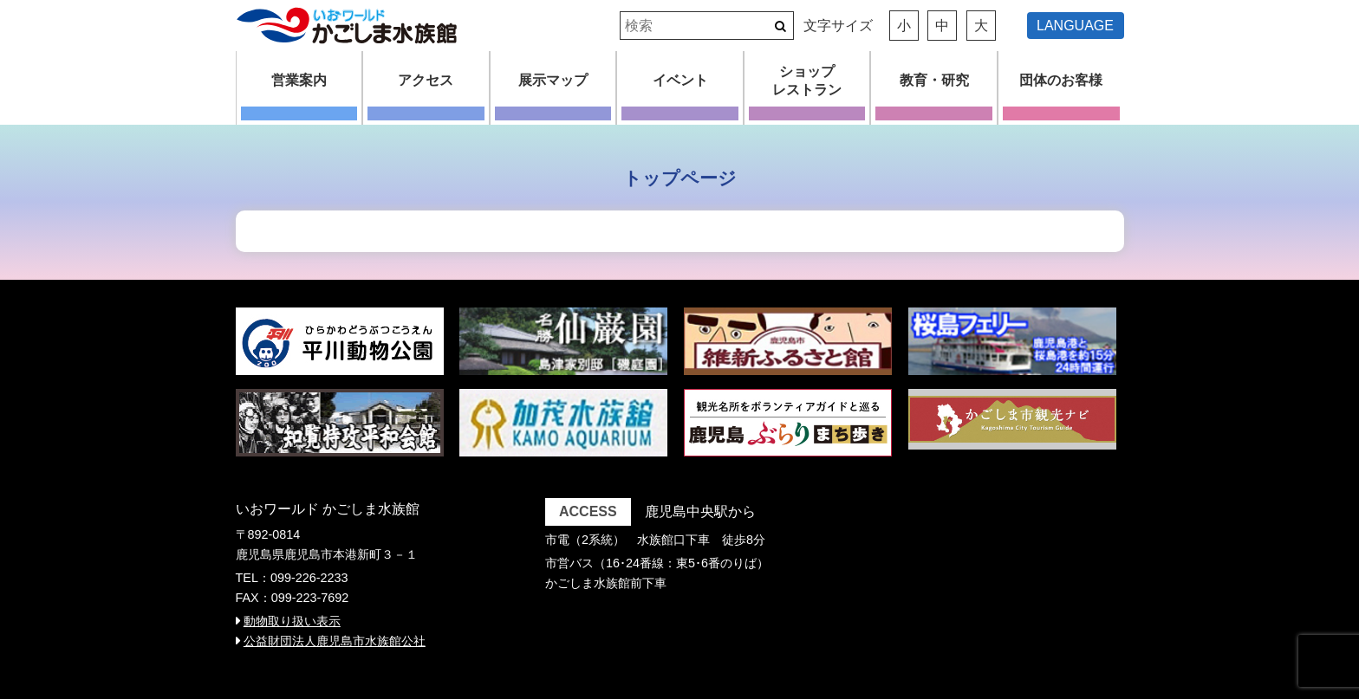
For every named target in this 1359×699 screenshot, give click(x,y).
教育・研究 (934, 80)
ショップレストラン (807, 80)
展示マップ (553, 80)
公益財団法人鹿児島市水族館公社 (335, 641)
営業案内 (299, 80)
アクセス (425, 80)
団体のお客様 (1060, 80)
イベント (680, 80)
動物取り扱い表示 (292, 621)
